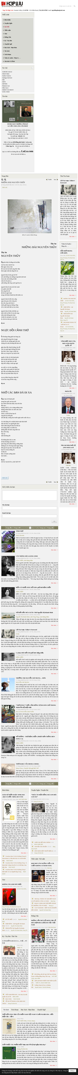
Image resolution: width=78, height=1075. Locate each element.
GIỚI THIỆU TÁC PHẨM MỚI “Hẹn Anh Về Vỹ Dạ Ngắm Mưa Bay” (24, 1044)
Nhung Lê (51, 905)
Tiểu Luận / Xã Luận (38, 859)
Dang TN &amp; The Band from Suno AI (11, 906)
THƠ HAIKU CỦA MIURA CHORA (27, 764)
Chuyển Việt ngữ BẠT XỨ (31, 768)
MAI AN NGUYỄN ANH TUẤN (25, 711)
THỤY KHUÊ (9, 860)
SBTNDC (4, 84)
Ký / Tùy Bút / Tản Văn (9, 936)
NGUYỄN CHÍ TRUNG (22, 682)
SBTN (4, 82)
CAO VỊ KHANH (69, 326)
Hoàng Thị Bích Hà (12, 1003)
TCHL (17, 634)
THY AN (4, 187)
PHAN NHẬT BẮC (38, 844)
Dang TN (25, 930)
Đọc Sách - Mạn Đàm (28, 1010)
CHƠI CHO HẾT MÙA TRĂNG (43, 842)
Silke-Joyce (5, 88)
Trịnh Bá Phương (46, 987)
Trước (50, 179)
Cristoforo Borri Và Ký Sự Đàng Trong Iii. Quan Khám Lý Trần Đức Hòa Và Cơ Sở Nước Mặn (14, 858)
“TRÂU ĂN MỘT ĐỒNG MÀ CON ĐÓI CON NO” (43, 796)
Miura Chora (19, 768)
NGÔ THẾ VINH (23, 799)
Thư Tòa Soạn (65, 176)
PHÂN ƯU (68, 391)
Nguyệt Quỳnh (38, 987)
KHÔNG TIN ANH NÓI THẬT (12, 884)
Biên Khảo (5, 790)
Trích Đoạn (14, 1010)
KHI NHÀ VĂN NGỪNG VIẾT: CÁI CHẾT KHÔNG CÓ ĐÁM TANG (42, 864)
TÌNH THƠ (19, 531)
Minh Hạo (49, 868)
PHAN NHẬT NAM (45, 982)
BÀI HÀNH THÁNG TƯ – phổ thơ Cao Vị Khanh (68, 324)
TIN (61, 337)
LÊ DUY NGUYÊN (21, 889)
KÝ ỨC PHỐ (8, 919)
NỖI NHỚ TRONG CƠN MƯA (66, 252)
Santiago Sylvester (7, 78)
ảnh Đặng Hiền (28, 560)
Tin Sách (6, 1010)
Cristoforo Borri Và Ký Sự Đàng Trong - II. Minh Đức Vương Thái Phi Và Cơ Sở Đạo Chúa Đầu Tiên (14, 865)
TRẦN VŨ (38, 982)
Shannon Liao (6, 86)
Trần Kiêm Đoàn (52, 927)
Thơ (3, 880)
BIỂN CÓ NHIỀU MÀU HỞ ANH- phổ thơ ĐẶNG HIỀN (33, 587)
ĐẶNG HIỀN (19, 560)
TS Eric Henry (31, 1021)
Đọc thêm (53, 550)
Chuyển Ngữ (41, 1010)
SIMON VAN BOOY (8, 90)
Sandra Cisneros (6, 76)
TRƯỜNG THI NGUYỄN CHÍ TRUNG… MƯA (31, 678)
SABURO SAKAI (7, 72)
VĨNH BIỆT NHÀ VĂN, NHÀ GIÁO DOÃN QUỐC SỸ (68, 343)
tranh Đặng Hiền (44, 617)
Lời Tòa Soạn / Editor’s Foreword (26, 630)
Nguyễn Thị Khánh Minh (23, 617)
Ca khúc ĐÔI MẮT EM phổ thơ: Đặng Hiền (29, 653)
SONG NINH (6, 92)
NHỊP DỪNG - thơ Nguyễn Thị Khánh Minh (66, 309)
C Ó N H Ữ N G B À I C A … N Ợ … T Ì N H (14, 942)
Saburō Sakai (5, 74)
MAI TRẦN (37, 978)
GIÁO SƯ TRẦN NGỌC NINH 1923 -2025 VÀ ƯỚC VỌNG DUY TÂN (13, 796)
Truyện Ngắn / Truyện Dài (39, 790)
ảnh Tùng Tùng (35, 617)
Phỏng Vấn (35, 916)
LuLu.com (29, 142)
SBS (3, 80)
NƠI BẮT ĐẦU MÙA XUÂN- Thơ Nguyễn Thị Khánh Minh (34, 612)
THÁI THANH (20, 535)
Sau (55, 179)
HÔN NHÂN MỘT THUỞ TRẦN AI (44, 851)
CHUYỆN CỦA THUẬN (41, 846)
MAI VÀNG (8, 999)
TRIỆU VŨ (19, 947)
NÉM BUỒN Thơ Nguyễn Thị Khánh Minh (66, 316)
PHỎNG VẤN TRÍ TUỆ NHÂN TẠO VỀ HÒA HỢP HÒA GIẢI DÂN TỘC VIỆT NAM (43, 923)
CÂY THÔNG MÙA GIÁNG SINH (27, 556)
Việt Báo (68, 465)
